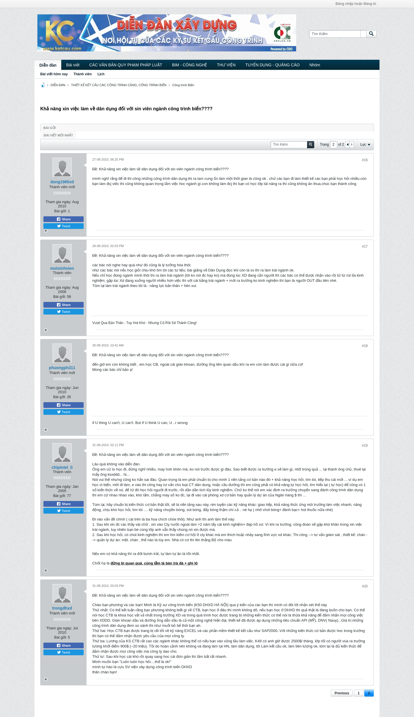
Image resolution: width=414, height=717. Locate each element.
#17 (365, 246)
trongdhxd (62, 608)
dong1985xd (62, 182)
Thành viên (83, 74)
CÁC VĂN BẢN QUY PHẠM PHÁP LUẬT (125, 65)
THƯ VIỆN (226, 65)
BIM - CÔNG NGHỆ (189, 65)
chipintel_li (61, 467)
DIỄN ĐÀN (58, 85)
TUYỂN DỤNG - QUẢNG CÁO (272, 65)
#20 (365, 586)
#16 (365, 160)
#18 (365, 346)
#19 (365, 446)
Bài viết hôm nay (54, 74)
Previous (342, 693)
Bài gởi (49, 128)
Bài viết (72, 65)
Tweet (63, 226)
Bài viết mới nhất (58, 135)
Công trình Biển (183, 85)
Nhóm (314, 65)
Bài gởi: (60, 211)
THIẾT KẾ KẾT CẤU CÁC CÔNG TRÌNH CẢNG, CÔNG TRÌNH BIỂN (118, 85)
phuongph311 (62, 367)
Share (63, 219)
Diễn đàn (47, 65)
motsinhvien (62, 268)
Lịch (100, 74)
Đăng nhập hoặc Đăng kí (356, 4)
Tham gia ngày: (58, 202)
